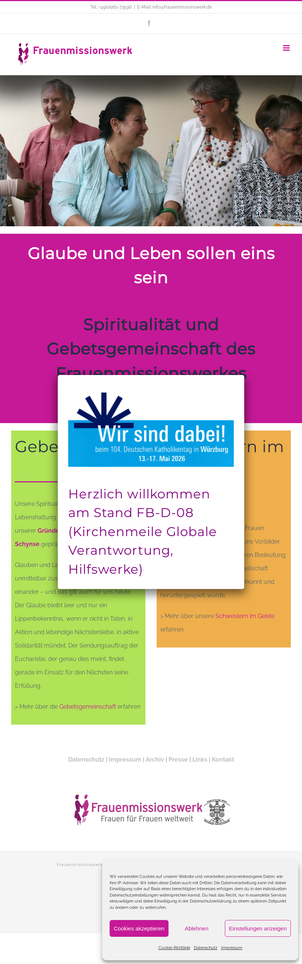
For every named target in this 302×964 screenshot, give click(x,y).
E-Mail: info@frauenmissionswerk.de (174, 7)
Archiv (155, 759)
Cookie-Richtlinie (174, 947)
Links (199, 759)
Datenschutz (205, 947)
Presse (178, 759)
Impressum (231, 947)
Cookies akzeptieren (139, 928)
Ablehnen (196, 928)
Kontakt (223, 759)
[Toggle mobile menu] (287, 48)
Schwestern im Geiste (244, 616)
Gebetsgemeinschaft (87, 706)
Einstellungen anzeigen (258, 928)
